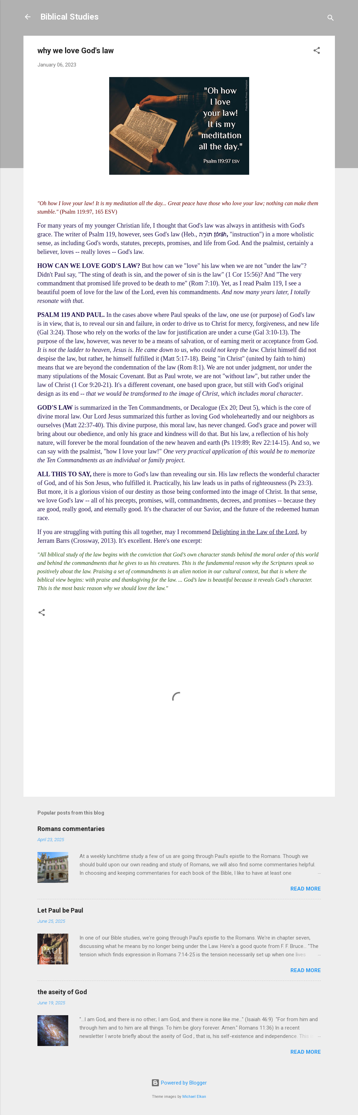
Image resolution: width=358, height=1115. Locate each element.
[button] (317, 51)
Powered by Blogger (179, 1083)
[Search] (331, 19)
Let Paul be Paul (60, 910)
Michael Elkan (194, 1096)
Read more (305, 889)
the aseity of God (62, 992)
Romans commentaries (71, 828)
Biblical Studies (69, 17)
